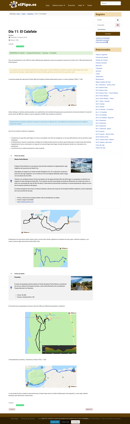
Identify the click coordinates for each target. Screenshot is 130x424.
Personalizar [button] (75, 422)
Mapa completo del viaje (103, 82)
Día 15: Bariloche (101, 123)
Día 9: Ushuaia (100, 107)
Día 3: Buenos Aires (102, 90)
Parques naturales (101, 63)
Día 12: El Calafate (101, 115)
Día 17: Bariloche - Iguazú (103, 128)
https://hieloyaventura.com (25, 202)
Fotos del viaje (100, 145)
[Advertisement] (41, 22)
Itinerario (98, 71)
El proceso (71, 5)
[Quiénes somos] (64, 5)
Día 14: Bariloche (101, 120)
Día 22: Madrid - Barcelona (104, 142)
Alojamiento (99, 76)
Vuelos (98, 74)
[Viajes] (83, 5)
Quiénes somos (57, 5)
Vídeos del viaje (100, 148)
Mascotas (99, 65)
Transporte (99, 68)
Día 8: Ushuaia (100, 104)
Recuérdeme (101, 29)
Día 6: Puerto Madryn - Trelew (105, 98)
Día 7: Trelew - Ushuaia (103, 101)
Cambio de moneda (102, 60)
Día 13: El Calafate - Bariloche (105, 117)
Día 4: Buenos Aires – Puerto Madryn (107, 93)
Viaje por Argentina (101, 54)
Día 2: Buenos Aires (102, 87)
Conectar (108, 34)
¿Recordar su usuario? (102, 40)
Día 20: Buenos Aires (102, 137)
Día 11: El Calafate (101, 112)
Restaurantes (100, 79)
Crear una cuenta (102, 42)
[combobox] (111, 3)
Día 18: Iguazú (100, 131)
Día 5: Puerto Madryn (102, 96)
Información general (102, 57)
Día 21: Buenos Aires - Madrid (105, 139)
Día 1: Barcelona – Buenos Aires (105, 85)
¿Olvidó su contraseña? (103, 38)
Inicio (47, 5)
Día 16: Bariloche (101, 126)
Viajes (80, 5)
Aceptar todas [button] (55, 422)
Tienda (89, 5)
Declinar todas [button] (65, 422)
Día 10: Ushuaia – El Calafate (104, 109)
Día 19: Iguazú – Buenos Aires (105, 134)
